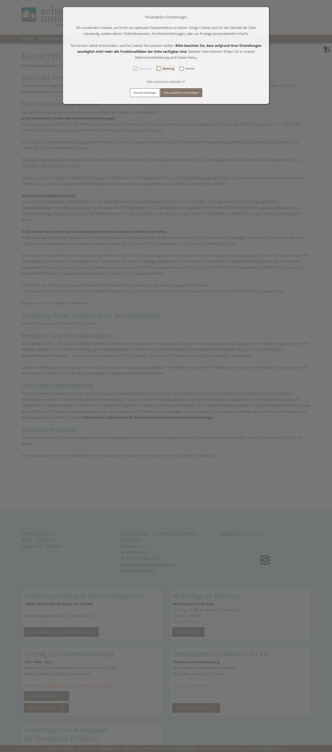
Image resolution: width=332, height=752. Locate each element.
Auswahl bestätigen (144, 92)
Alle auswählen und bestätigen (181, 92)
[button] (166, 81)
